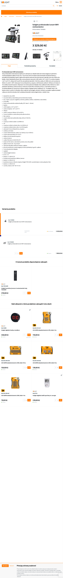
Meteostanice (19, 16)
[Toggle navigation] (61, 2)
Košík (59, 5)
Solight (5, 16)
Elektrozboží (11, 16)
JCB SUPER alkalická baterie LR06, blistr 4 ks (13, 395)
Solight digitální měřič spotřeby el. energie (44, 395)
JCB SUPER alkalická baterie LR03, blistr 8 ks (45, 363)
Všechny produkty (31, 12)
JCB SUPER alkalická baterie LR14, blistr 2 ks (44, 330)
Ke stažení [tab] (52, 66)
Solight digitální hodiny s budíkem (10, 330)
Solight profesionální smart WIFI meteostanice (33, 16)
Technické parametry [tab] (30, 66)
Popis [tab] (9, 66)
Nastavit (12, 565)
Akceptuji (5, 565)
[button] (44, 39)
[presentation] (2, 56)
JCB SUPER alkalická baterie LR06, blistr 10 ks (13, 363)
